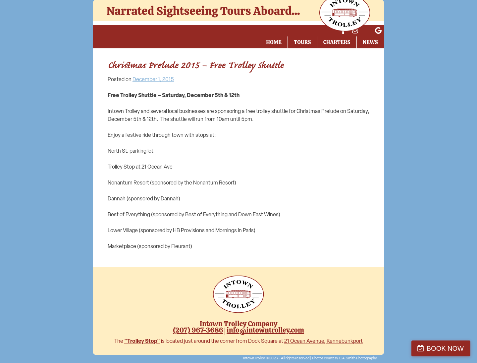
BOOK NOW (445, 348)
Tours (302, 42)
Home (274, 42)
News (370, 42)
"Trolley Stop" (142, 341)
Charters (336, 42)
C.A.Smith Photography (358, 358)
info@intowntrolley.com (265, 330)
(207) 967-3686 (198, 330)
